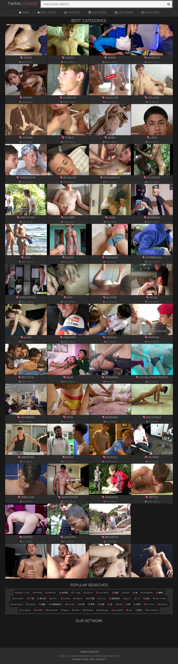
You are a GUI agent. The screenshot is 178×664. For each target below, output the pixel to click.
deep (125, 592)
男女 (139, 610)
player (70, 604)
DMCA (85, 659)
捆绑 (159, 592)
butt (127, 598)
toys (102, 598)
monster (52, 610)
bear (64, 610)
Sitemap (76, 659)
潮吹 (42, 604)
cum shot (102, 592)
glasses (117, 610)
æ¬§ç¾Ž (24, 610)
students (152, 610)
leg (129, 610)
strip (76, 610)
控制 (137, 604)
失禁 (101, 604)
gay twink (159, 598)
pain (119, 604)
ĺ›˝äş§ (75, 592)
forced (163, 604)
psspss (88, 610)
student (18, 598)
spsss (37, 592)
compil (65, 598)
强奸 (115, 592)
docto (88, 592)
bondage (102, 610)
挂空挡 (63, 592)
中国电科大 (55, 604)
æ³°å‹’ (53, 598)
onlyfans (17, 604)
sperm (38, 610)
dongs (31, 604)
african (50, 592)
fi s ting (149, 604)
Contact (101, 659)
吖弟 (81, 604)
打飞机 (90, 598)
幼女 (146, 598)
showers (147, 592)
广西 (30, 598)
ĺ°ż (137, 598)
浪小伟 (41, 598)
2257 (92, 659)
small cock (22, 592)
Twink (22, 3)
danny (78, 598)
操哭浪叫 (114, 598)
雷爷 (91, 604)
